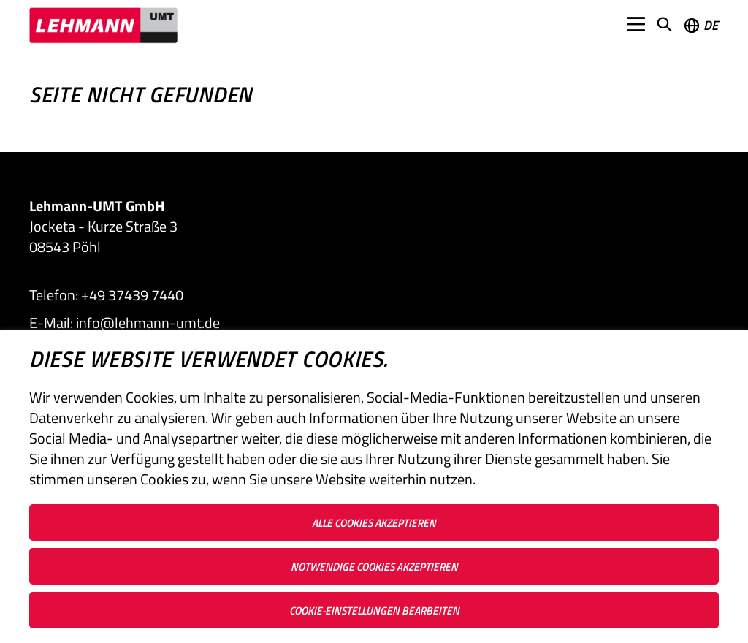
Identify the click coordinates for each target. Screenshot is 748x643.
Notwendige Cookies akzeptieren (374, 566)
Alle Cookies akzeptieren (374, 522)
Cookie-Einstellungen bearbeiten (374, 610)
